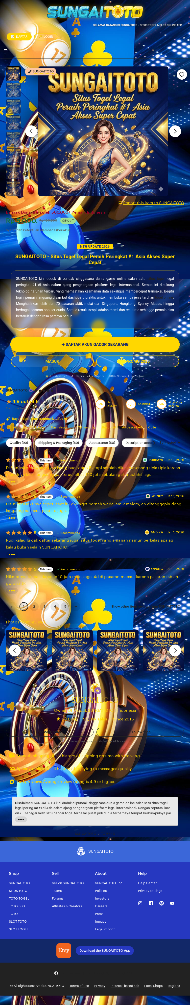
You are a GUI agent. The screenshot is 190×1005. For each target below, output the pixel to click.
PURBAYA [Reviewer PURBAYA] (156, 460)
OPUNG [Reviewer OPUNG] (157, 569)
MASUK (52, 361)
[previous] (15, 650)
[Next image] (175, 131)
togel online (164, 297)
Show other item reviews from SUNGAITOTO (145, 606)
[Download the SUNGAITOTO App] (63, 950)
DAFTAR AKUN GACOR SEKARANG (95, 344)
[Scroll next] (154, 442)
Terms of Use (79, 986)
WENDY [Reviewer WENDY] (157, 496)
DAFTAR (19, 36)
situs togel (156, 279)
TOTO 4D (108, 834)
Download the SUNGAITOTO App (104, 950)
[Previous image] (31, 131)
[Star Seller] (31, 390)
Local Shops (153, 986)
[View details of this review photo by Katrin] (163, 650)
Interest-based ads (125, 986)
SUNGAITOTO (17, 390)
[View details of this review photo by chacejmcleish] (72, 650)
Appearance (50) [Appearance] (102, 443)
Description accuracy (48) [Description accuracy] (145, 443)
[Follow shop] (140, 732)
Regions (174, 986)
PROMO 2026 (138, 361)
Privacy (99, 986)
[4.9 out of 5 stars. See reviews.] (45, 390)
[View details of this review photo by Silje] (118, 650)
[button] (97, 690)
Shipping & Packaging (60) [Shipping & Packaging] (58, 443)
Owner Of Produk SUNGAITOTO (83, 710)
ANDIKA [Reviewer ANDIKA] (157, 532)
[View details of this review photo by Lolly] (26, 650)
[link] (12, 606)
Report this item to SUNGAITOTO (151, 202)
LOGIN (45, 36)
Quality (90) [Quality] (19, 443)
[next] (175, 650)
